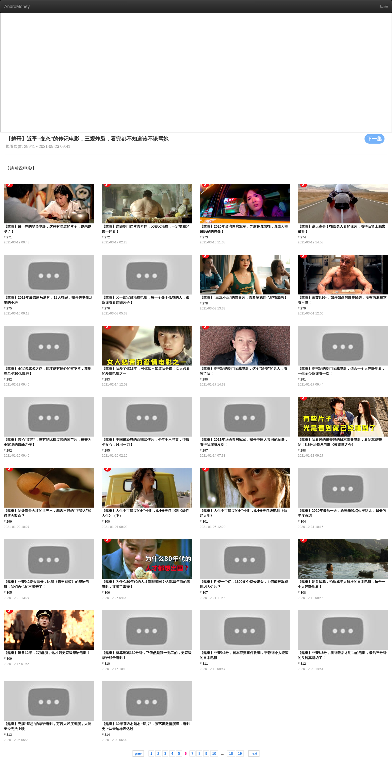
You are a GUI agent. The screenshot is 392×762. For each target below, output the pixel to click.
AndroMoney (17, 6)
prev (138, 753)
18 (231, 753)
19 (240, 753)
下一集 (374, 138)
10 (214, 753)
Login (384, 6)
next (253, 753)
